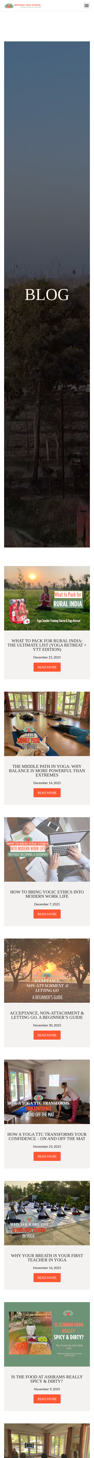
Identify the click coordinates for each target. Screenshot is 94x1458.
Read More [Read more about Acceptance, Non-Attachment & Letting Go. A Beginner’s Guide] (47, 1005)
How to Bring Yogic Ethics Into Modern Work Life (47, 863)
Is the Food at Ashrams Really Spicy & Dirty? (47, 1348)
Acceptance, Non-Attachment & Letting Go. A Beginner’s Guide (47, 985)
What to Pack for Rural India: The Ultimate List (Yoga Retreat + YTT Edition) (46, 615)
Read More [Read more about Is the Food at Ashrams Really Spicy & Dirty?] (47, 1368)
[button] (86, 5)
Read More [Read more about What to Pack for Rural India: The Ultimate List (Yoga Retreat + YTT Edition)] (47, 637)
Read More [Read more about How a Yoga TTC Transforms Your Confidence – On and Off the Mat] (47, 1126)
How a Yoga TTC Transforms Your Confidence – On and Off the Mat (47, 1106)
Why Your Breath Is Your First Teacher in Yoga (47, 1227)
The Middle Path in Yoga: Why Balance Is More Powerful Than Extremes (47, 740)
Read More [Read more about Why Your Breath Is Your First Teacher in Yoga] (47, 1247)
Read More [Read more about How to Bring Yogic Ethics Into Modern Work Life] (47, 884)
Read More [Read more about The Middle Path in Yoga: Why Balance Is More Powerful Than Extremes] (47, 762)
